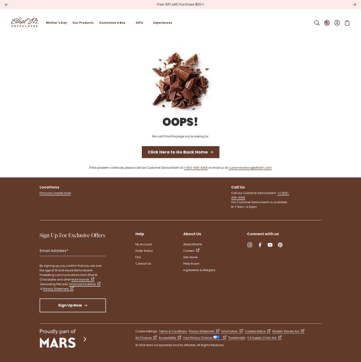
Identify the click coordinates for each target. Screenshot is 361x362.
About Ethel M (192, 244)
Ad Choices (146, 338)
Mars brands (82, 279)
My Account (143, 244)
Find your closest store (55, 193)
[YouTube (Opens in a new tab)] (270, 244)
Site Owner (190, 257)
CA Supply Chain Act (264, 338)
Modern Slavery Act (288, 331)
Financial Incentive (85, 284)
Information (232, 331)
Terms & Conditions (173, 331)
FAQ (138, 257)
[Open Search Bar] (316, 22)
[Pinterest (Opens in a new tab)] (280, 244)
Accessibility (170, 338)
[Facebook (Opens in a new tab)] (260, 244)
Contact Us (143, 264)
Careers (191, 251)
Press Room (191, 264)
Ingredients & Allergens (199, 270)
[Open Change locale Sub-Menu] (327, 22)
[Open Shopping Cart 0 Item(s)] (347, 22)
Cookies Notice (258, 331)
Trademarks (236, 338)
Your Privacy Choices (204, 338)
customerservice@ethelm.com (250, 168)
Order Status (144, 251)
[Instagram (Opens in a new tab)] (249, 244)
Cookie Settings (146, 331)
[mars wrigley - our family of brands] (63, 339)
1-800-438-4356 (196, 168)
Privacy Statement (58, 289)
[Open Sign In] (337, 22)
